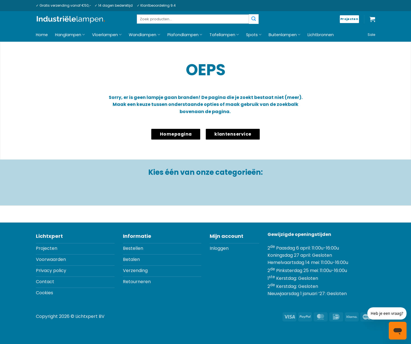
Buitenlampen (284, 35)
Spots (253, 35)
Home (42, 35)
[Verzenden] (253, 19)
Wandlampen (144, 35)
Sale (371, 34)
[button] (372, 19)
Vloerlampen (107, 35)
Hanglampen (70, 35)
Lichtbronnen (321, 35)
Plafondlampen (184, 35)
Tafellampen (224, 35)
